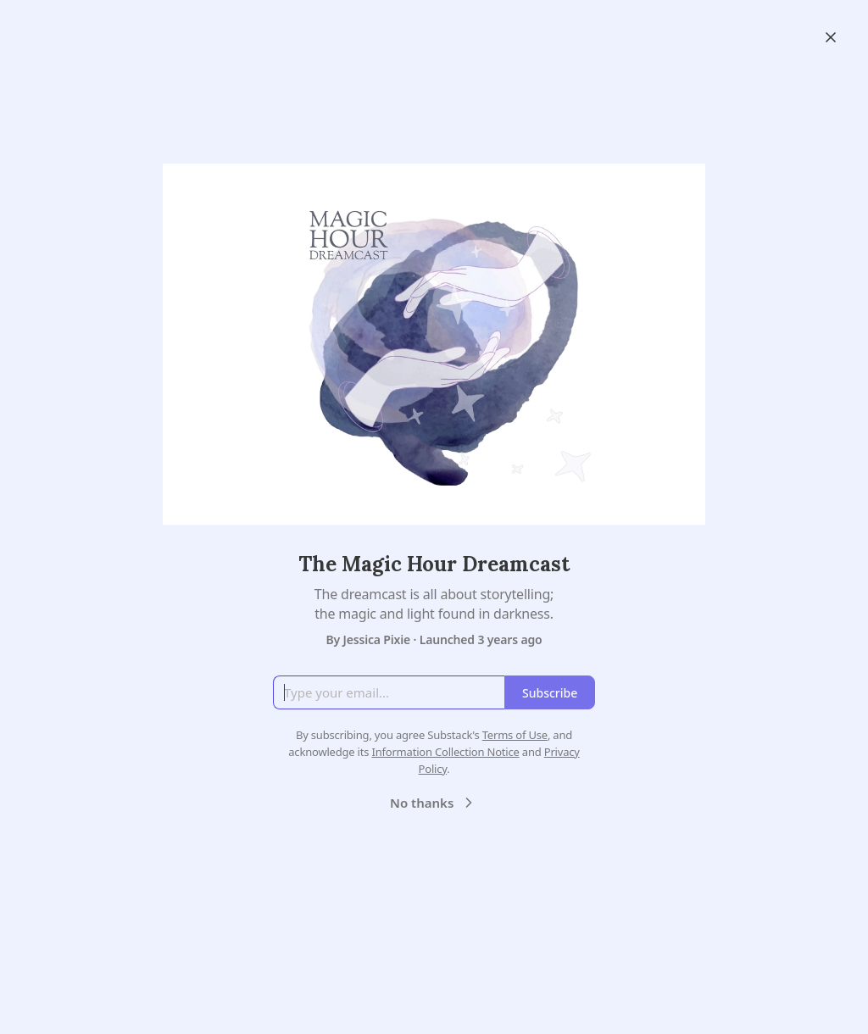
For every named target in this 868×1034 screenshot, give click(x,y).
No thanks (433, 802)
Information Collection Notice (445, 751)
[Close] (831, 37)
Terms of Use (515, 734)
